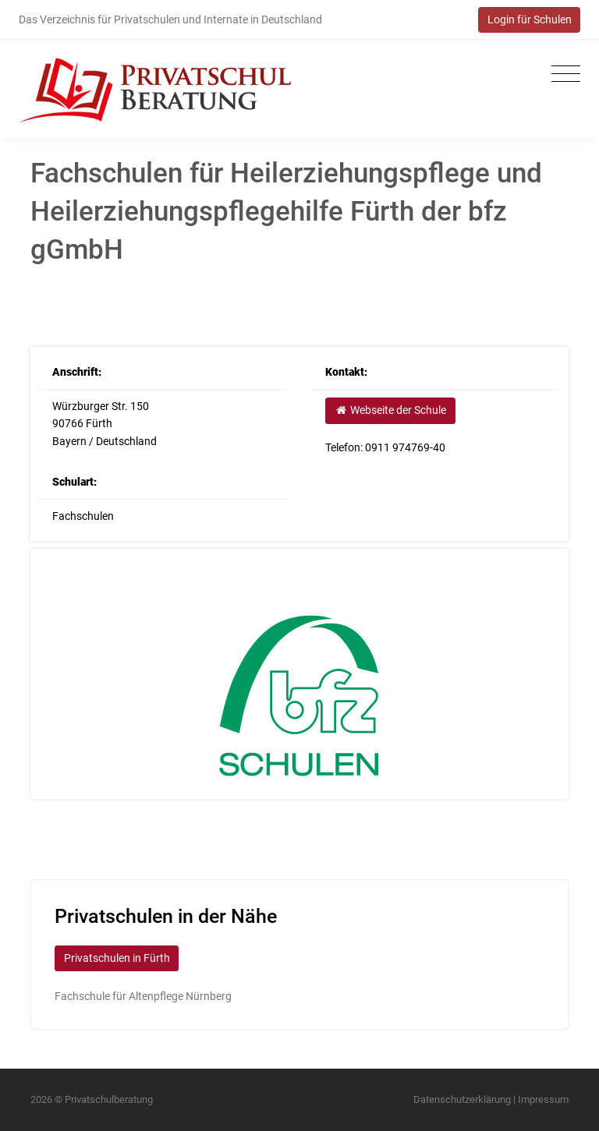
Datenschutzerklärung (462, 1099)
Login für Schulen (529, 19)
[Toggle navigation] (562, 74)
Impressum (543, 1099)
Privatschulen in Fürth (117, 958)
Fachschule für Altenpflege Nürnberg (143, 996)
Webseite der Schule (390, 410)
